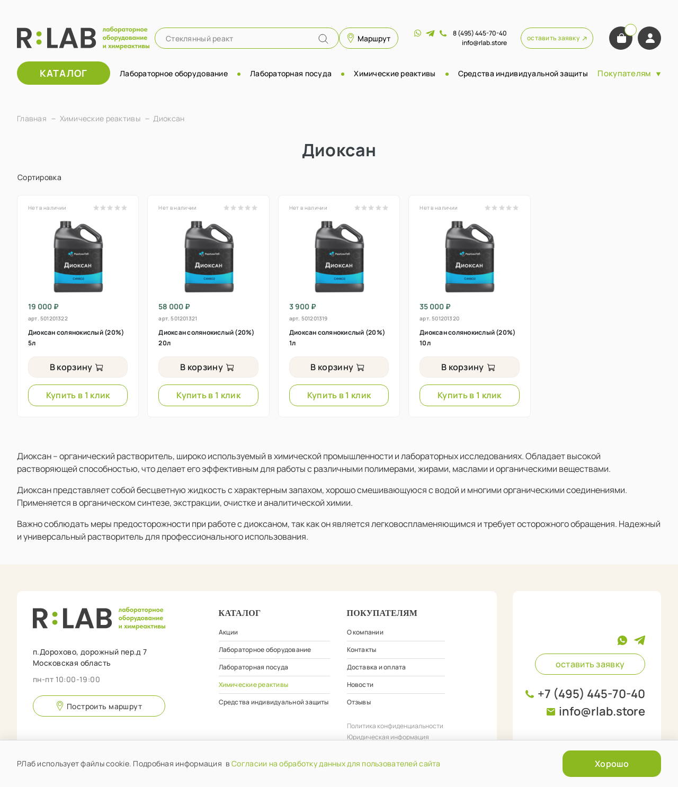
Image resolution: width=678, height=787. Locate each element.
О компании (365, 632)
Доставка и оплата (376, 667)
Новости (360, 684)
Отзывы (359, 701)
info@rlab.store (602, 711)
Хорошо (612, 764)
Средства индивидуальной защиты (523, 73)
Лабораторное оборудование (174, 73)
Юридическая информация (388, 736)
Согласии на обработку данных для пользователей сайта (336, 763)
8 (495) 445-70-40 (480, 33)
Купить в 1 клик (78, 395)
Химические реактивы (394, 73)
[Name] (323, 39)
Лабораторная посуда (291, 73)
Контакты (362, 649)
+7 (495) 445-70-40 (591, 694)
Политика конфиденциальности (395, 725)
